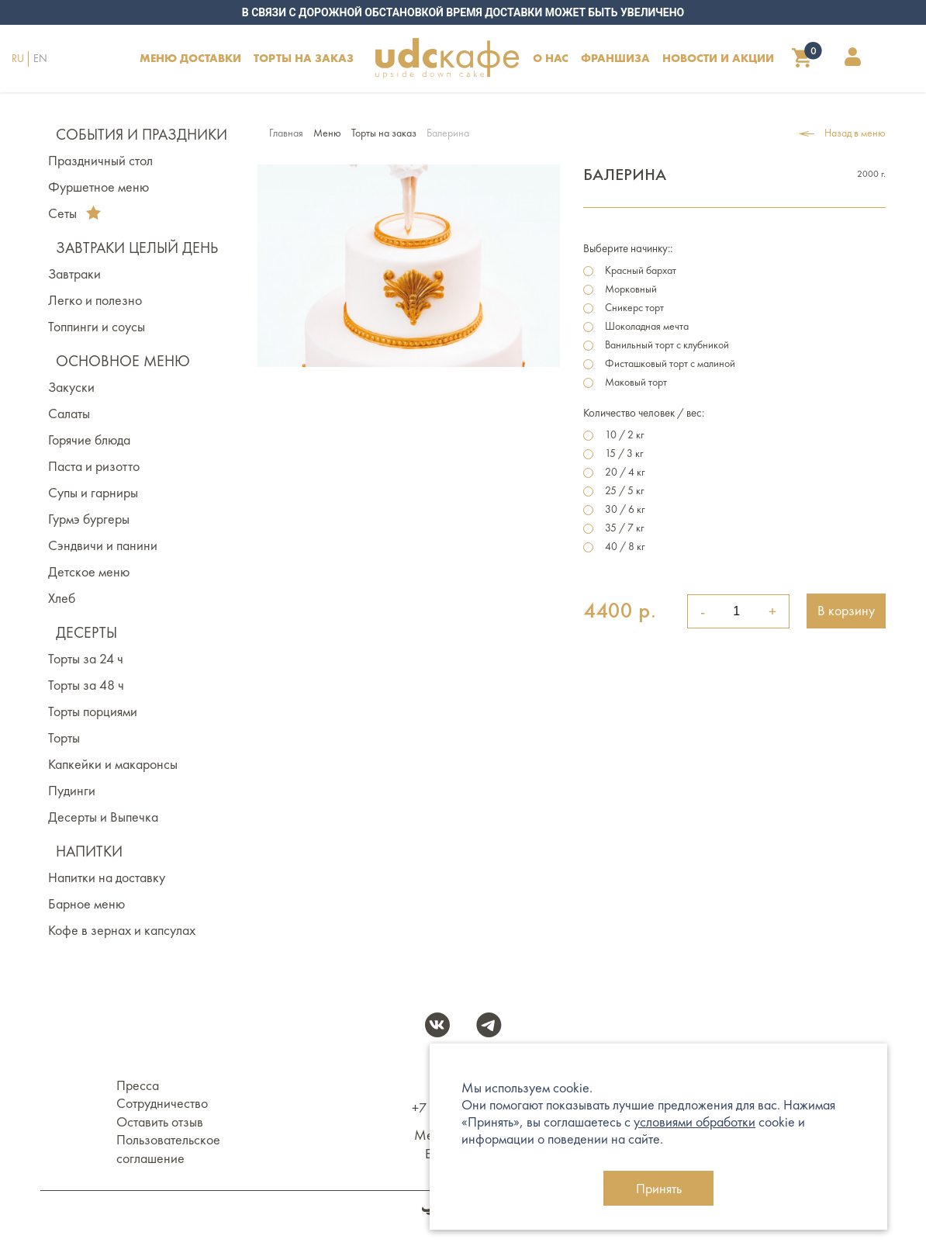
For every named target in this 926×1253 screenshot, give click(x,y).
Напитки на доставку (106, 877)
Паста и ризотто (94, 466)
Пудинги (71, 790)
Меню (327, 133)
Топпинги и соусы (96, 326)
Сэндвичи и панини (102, 545)
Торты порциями (92, 711)
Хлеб (61, 598)
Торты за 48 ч (86, 685)
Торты (64, 737)
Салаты (69, 413)
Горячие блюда (89, 439)
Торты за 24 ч (85, 658)
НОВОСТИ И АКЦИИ (718, 57)
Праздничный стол (100, 160)
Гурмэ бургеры (89, 519)
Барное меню (86, 903)
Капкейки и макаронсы (113, 764)
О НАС (550, 57)
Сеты (74, 213)
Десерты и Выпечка (103, 817)
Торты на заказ (383, 133)
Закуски (71, 387)
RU (18, 58)
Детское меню (89, 571)
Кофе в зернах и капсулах (121, 930)
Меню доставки (190, 57)
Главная (286, 133)
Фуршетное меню (98, 187)
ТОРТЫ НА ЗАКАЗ (304, 57)
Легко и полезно (95, 300)
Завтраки (74, 273)
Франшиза (615, 57)
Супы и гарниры (93, 492)
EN (40, 58)
